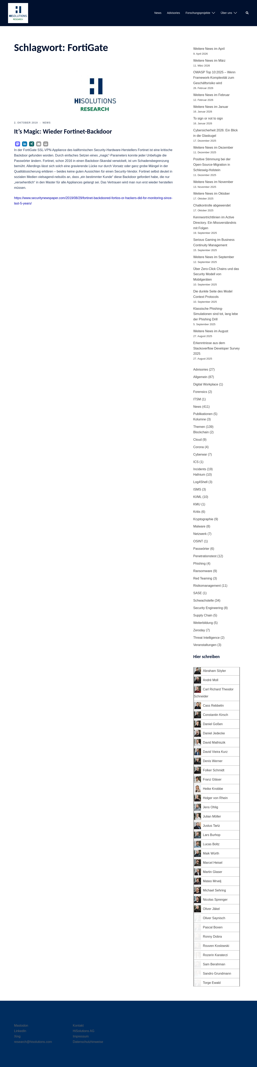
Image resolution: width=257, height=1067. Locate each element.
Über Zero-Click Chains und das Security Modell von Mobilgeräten (216, 274)
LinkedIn (20, 1031)
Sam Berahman (214, 964)
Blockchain (201, 432)
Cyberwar (200, 454)
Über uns (226, 12)
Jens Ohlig (210, 807)
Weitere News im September (213, 257)
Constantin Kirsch (215, 714)
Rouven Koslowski (216, 945)
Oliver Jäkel (211, 909)
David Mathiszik (214, 742)
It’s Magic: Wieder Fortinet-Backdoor (63, 131)
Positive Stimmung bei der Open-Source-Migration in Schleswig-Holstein (212, 164)
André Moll (210, 680)
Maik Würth (211, 853)
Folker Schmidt (213, 770)
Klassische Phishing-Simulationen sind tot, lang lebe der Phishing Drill (215, 314)
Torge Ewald (212, 982)
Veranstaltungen (205, 645)
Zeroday (199, 630)
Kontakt (78, 1025)
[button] (247, 13)
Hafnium (199, 474)
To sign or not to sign (208, 118)
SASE (197, 593)
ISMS (197, 489)
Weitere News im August (210, 331)
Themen (199, 426)
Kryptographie (203, 519)
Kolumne (199, 419)
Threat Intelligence (206, 637)
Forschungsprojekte (198, 12)
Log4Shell (200, 482)
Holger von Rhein (215, 798)
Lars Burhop (211, 835)
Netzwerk (200, 534)
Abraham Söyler (214, 670)
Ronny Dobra (212, 936)
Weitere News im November (213, 182)
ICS (196, 462)
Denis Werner (213, 761)
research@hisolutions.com (33, 1041)
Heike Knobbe (213, 788)
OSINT (198, 541)
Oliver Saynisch (214, 918)
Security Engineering (208, 608)
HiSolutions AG (84, 1031)
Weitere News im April (209, 48)
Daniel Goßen (213, 724)
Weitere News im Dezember (213, 147)
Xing (17, 1036)
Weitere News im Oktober (211, 193)
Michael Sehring (214, 890)
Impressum (81, 1036)
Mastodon (21, 1025)
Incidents (199, 469)
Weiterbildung (203, 622)
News (157, 12)
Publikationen (203, 414)
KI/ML (197, 497)
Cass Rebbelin (213, 705)
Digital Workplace (205, 384)
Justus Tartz (211, 825)
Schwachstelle (203, 600)
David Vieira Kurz (215, 751)
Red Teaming (202, 578)
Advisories (173, 12)
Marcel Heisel (212, 862)
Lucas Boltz (211, 844)
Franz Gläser (212, 779)
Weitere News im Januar (210, 106)
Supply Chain (202, 615)
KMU (197, 504)
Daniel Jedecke (214, 733)
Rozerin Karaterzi (215, 955)
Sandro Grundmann (217, 973)
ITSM (197, 399)
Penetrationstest (205, 556)
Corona (198, 447)
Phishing (199, 563)
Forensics (200, 391)
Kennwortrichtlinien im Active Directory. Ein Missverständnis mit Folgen (214, 223)
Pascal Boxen (213, 927)
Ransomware (202, 571)
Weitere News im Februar (211, 95)
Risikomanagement (207, 585)
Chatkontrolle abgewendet (212, 205)
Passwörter (201, 548)
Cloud (197, 439)
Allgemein (200, 377)
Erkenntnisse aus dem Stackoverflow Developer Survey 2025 (216, 348)
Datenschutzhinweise (88, 1041)
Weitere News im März (209, 60)
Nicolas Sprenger (215, 899)
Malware (199, 526)
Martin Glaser (212, 872)
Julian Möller (212, 816)
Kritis (197, 511)
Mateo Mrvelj (212, 881)
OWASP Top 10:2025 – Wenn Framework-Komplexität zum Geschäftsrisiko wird (214, 78)
